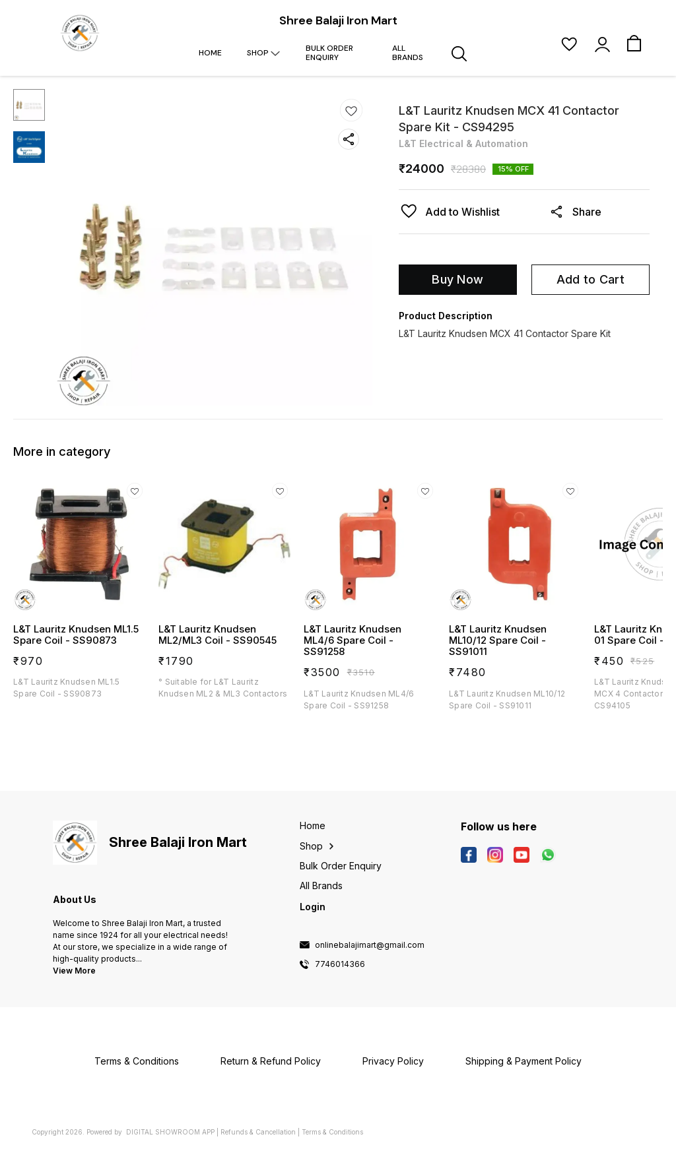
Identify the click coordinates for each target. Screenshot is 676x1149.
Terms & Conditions (332, 1132)
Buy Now (457, 279)
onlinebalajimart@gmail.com (369, 945)
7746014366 (340, 964)
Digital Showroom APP (170, 1132)
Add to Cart (591, 279)
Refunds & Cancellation (258, 1132)
